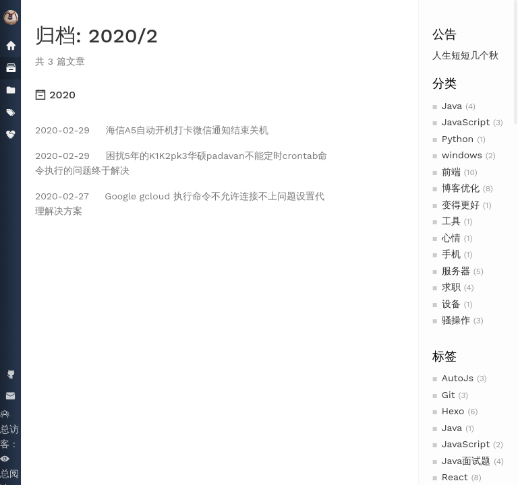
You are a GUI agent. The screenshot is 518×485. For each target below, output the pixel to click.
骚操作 (456, 320)
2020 (55, 94)
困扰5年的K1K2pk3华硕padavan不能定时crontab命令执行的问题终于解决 (181, 163)
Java (452, 105)
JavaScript (466, 122)
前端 (451, 171)
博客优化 (461, 188)
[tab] (183, 95)
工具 (451, 221)
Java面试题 (466, 460)
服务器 (456, 270)
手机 (451, 254)
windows (462, 155)
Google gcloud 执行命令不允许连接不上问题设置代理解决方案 (179, 203)
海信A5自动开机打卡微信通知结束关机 (151, 130)
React (455, 477)
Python (457, 138)
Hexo (453, 411)
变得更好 (461, 204)
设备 (451, 303)
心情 (451, 237)
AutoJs (457, 378)
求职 (451, 287)
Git (448, 394)
